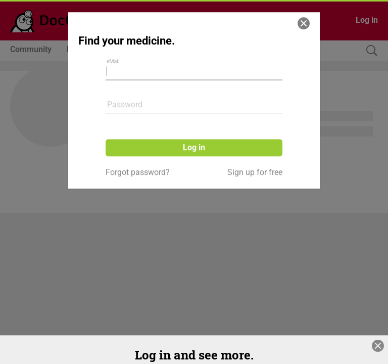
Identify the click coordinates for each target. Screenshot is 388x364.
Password (124, 88)
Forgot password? (138, 156)
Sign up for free (254, 156)
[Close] (304, 7)
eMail (113, 45)
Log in (194, 131)
